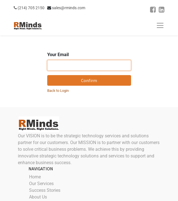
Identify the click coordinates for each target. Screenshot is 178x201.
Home (35, 177)
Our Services (41, 183)
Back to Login (58, 90)
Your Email (58, 54)
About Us (38, 197)
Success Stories (44, 190)
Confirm (89, 80)
